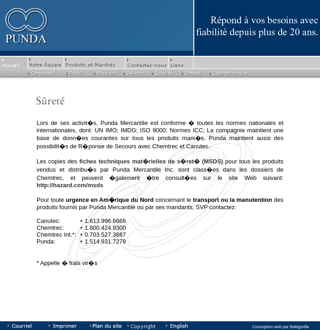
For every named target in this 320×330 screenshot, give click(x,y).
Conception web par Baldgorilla (280, 327)
